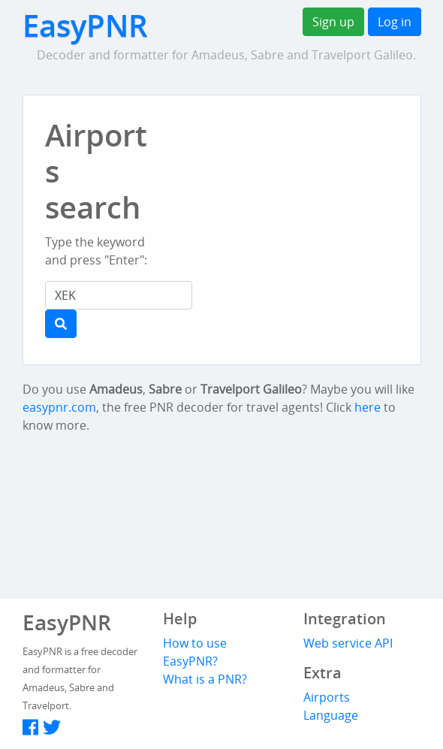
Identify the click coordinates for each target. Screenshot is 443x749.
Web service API (348, 643)
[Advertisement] (306, 233)
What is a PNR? (205, 679)
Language (330, 715)
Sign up (333, 22)
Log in (394, 22)
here (367, 407)
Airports (326, 697)
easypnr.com (59, 407)
